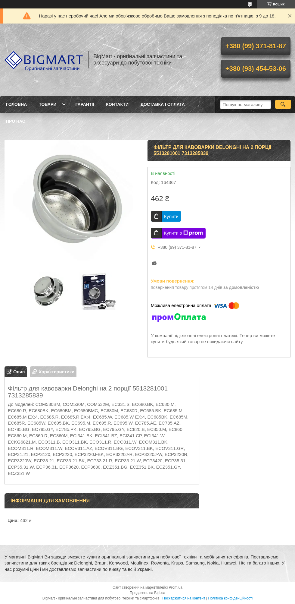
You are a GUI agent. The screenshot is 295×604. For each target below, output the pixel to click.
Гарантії (84, 104)
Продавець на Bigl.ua (147, 593)
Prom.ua (175, 587)
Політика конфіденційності (230, 598)
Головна (16, 104)
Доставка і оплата (163, 104)
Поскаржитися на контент (183, 598)
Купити (171, 216)
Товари (47, 104)
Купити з (183, 233)
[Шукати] (283, 104)
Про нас (15, 121)
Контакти (117, 104)
